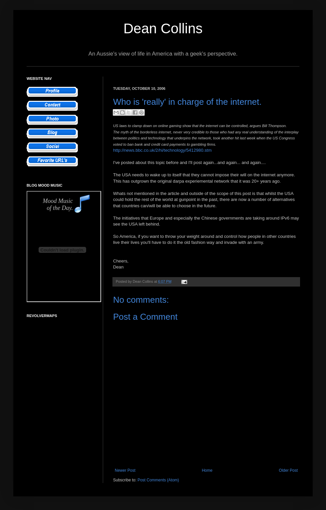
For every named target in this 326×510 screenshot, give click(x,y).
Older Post (288, 470)
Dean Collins (163, 28)
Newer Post (125, 470)
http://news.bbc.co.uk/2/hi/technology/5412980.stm (162, 150)
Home (207, 470)
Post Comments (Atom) (158, 480)
